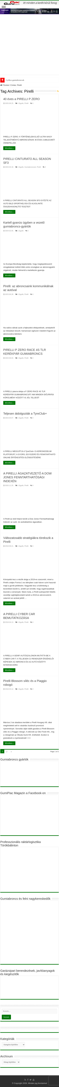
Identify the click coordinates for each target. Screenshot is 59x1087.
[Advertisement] (29, 45)
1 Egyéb (20, 103)
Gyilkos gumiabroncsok (15, 80)
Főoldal (4, 85)
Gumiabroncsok (30, 167)
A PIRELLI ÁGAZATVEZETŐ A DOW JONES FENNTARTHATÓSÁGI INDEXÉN (27, 477)
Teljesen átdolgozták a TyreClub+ (25, 413)
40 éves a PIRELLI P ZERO (21, 99)
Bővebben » (9, 148)
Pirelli (26, 103)
